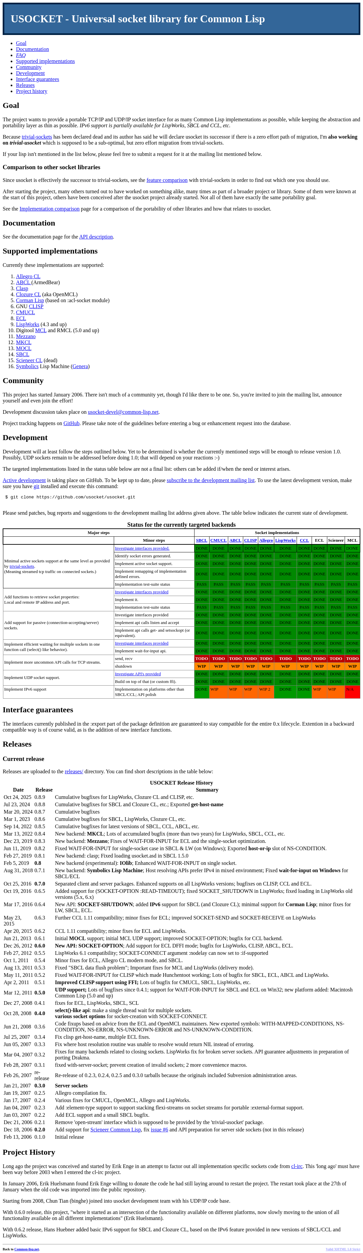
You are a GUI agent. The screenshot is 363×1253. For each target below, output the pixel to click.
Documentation (32, 49)
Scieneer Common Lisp (115, 1131)
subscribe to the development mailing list (211, 480)
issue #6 (159, 1131)
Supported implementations (45, 61)
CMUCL (25, 312)
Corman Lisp (30, 300)
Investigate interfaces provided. (142, 550)
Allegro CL (28, 276)
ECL (21, 318)
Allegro (266, 542)
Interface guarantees (37, 79)
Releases (25, 85)
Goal (21, 43)
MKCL (23, 342)
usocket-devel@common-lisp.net (123, 412)
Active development (24, 480)
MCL (40, 330)
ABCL (23, 282)
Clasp (22, 288)
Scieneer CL (29, 360)
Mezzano (26, 336)
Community (28, 67)
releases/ (74, 773)
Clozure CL (28, 294)
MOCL (23, 348)
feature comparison (167, 180)
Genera (80, 366)
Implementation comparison (50, 209)
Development (30, 73)
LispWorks (27, 324)
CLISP (36, 306)
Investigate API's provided (138, 675)
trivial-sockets (37, 137)
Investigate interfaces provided (141, 593)
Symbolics (27, 366)
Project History (29, 1154)
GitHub (71, 423)
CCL (304, 542)
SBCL (22, 354)
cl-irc (297, 1168)
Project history (31, 91)
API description (96, 237)
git (36, 486)
